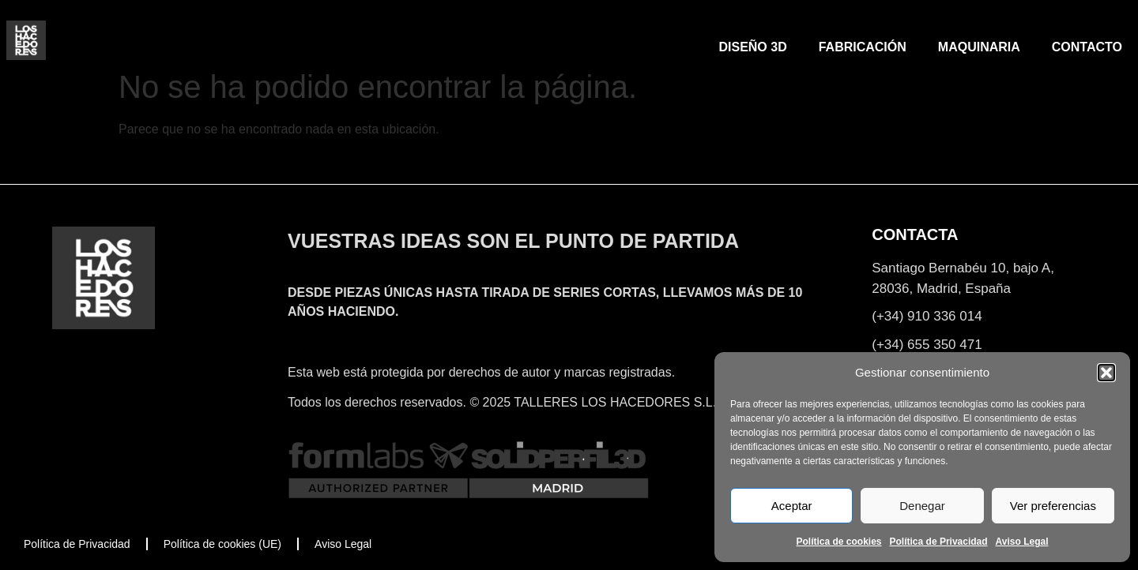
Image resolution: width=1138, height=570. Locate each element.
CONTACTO (1087, 47)
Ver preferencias (1053, 505)
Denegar (922, 505)
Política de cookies (838, 541)
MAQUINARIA (979, 47)
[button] (1106, 373)
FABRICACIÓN (862, 47)
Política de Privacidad (939, 541)
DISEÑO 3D (752, 47)
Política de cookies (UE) (222, 544)
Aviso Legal (1022, 541)
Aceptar (791, 505)
